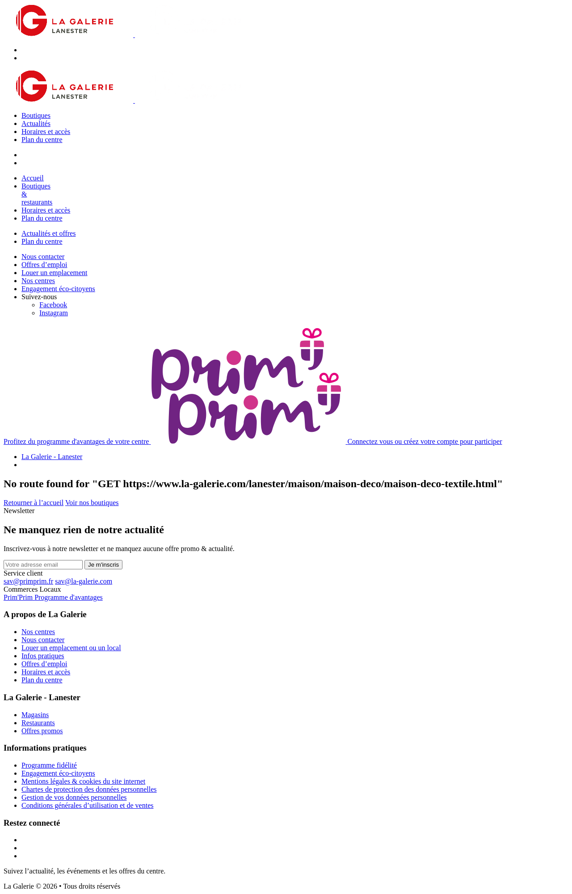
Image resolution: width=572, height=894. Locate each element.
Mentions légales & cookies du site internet (83, 781)
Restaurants (38, 723)
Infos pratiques (42, 656)
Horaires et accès (45, 131)
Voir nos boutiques (92, 502)
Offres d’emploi (44, 264)
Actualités (35, 123)
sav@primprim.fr (28, 581)
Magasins (35, 715)
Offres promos (42, 731)
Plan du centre (42, 139)
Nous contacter (42, 256)
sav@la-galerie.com (83, 581)
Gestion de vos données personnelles (74, 797)
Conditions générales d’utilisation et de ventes (87, 805)
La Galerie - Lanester (51, 456)
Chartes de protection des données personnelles (89, 789)
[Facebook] (53, 305)
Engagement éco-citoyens (58, 288)
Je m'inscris (103, 564)
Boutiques (35, 115)
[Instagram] (53, 313)
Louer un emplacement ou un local (71, 648)
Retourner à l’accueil (33, 502)
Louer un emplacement (54, 272)
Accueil (32, 178)
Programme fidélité (49, 765)
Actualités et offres (48, 233)
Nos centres (38, 280)
